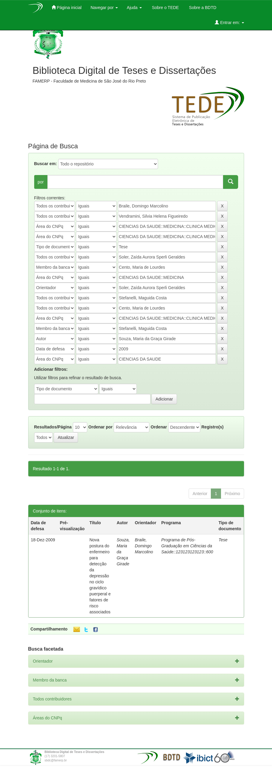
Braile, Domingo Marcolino (144, 545)
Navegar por (104, 7)
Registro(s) (212, 427)
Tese (223, 539)
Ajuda (134, 7)
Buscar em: (45, 163)
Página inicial (67, 7)
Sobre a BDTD (202, 7)
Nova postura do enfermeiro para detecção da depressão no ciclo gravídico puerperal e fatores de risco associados (100, 575)
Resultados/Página (53, 427)
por (41, 182)
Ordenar (159, 427)
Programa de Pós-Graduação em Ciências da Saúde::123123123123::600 (187, 545)
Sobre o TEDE (165, 7)
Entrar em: (229, 22)
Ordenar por (100, 427)
